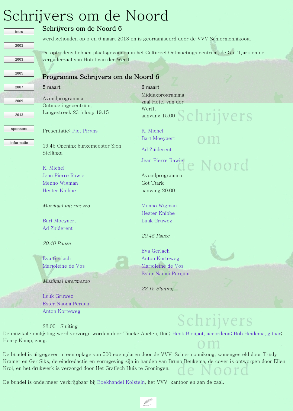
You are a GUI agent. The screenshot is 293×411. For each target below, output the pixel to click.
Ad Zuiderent (156, 149)
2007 (19, 87)
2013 (19, 115)
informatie (19, 143)
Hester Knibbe (59, 190)
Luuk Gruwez (156, 220)
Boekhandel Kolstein (121, 381)
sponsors (19, 129)
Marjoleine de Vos (64, 265)
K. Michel (152, 130)
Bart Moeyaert (158, 138)
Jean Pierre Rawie (162, 160)
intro (19, 32)
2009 (19, 101)
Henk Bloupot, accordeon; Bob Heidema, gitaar (226, 333)
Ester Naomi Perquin (165, 273)
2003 (19, 59)
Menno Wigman (60, 182)
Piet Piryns (85, 130)
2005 (19, 73)
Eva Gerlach (155, 250)
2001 (19, 45)
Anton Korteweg (160, 258)
